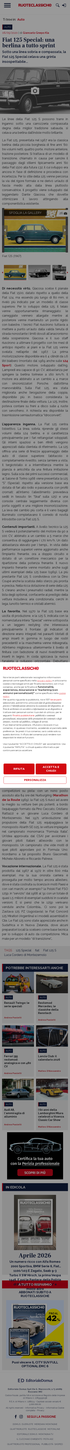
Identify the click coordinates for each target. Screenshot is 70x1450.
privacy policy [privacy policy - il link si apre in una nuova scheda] (44, 680)
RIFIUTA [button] (19, 769)
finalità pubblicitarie (23, 715)
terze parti (56, 699)
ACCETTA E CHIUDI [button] (51, 768)
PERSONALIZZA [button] (35, 780)
